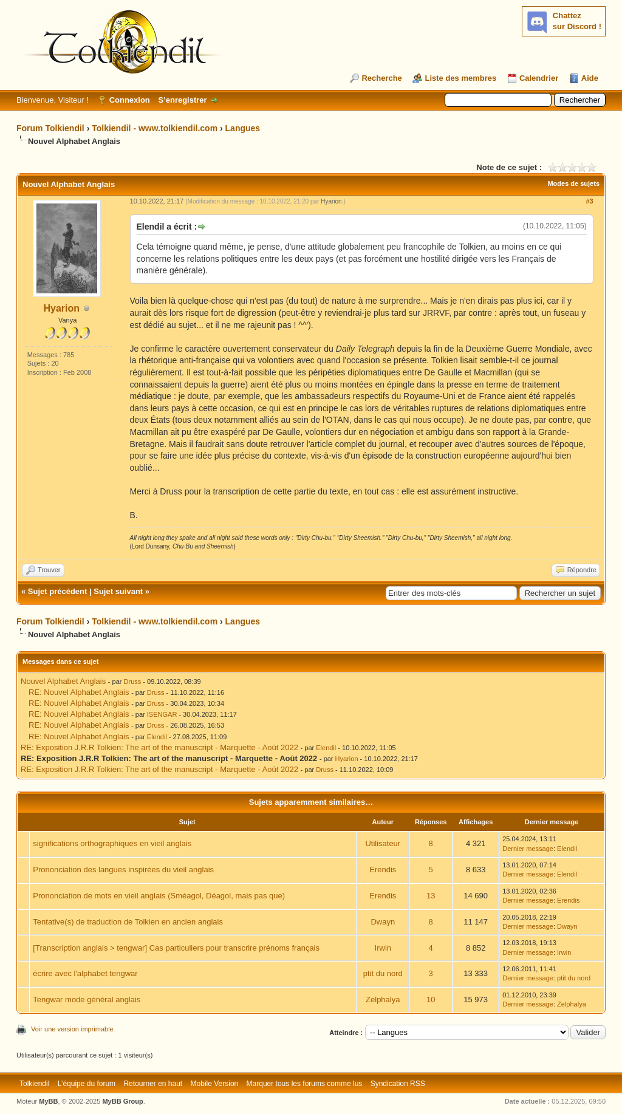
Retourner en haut (152, 1083)
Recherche (381, 78)
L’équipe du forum (86, 1083)
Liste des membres (460, 78)
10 (430, 999)
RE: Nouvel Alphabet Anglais (79, 692)
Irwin (383, 947)
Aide (589, 78)
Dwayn (383, 921)
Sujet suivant (118, 591)
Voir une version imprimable (72, 1029)
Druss (133, 681)
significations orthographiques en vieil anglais (112, 843)
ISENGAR (162, 714)
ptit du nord (383, 973)
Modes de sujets (573, 183)
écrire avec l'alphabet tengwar (85, 973)
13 (430, 895)
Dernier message (527, 848)
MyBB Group (122, 1101)
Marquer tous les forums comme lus (305, 1083)
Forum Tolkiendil (50, 128)
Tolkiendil (34, 1083)
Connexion (129, 99)
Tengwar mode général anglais (86, 999)
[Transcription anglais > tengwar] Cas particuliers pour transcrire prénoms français (176, 947)
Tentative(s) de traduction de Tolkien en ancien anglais (128, 921)
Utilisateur (382, 843)
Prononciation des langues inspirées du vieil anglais (123, 869)
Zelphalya (383, 999)
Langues (243, 128)
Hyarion (62, 308)
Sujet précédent (57, 591)
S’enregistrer (182, 99)
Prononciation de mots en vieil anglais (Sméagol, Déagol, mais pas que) (159, 895)
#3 (589, 201)
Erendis (382, 869)
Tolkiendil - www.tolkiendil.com (154, 128)
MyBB (48, 1101)
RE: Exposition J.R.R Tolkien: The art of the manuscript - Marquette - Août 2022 (159, 747)
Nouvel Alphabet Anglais (63, 681)
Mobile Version (215, 1083)
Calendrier (538, 78)
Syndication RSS (398, 1083)
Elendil (157, 736)
